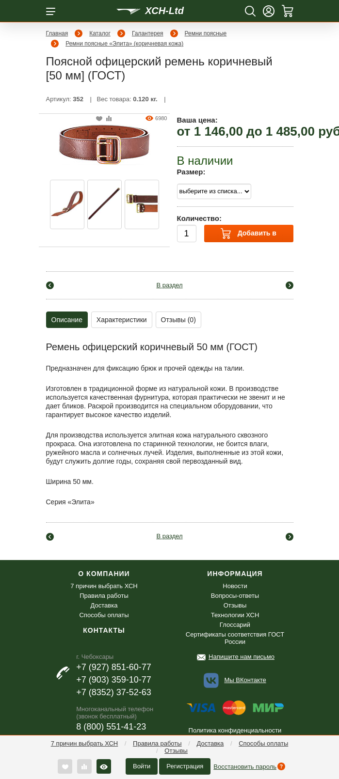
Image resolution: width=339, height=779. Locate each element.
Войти (141, 766)
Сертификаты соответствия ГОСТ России (235, 638)
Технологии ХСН (235, 615)
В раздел (169, 285)
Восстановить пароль (244, 766)
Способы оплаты (263, 743)
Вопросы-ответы (235, 595)
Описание (66, 320)
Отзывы (176, 750)
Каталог (100, 33)
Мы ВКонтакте (245, 680)
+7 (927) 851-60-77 (113, 667)
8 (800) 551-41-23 (111, 727)
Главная (57, 33)
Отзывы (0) (178, 320)
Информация (234, 573)
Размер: (191, 172)
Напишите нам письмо (241, 656)
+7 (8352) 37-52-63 (113, 692)
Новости (235, 586)
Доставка (210, 743)
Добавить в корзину (248, 235)
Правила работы (157, 743)
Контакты (104, 630)
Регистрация (184, 766)
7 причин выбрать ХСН (84, 743)
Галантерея (147, 33)
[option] (67, 204)
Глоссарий (235, 624)
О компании (103, 573)
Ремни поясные (206, 33)
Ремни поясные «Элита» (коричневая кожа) (124, 43)
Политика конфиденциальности (235, 730)
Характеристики (122, 320)
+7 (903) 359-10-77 (113, 680)
